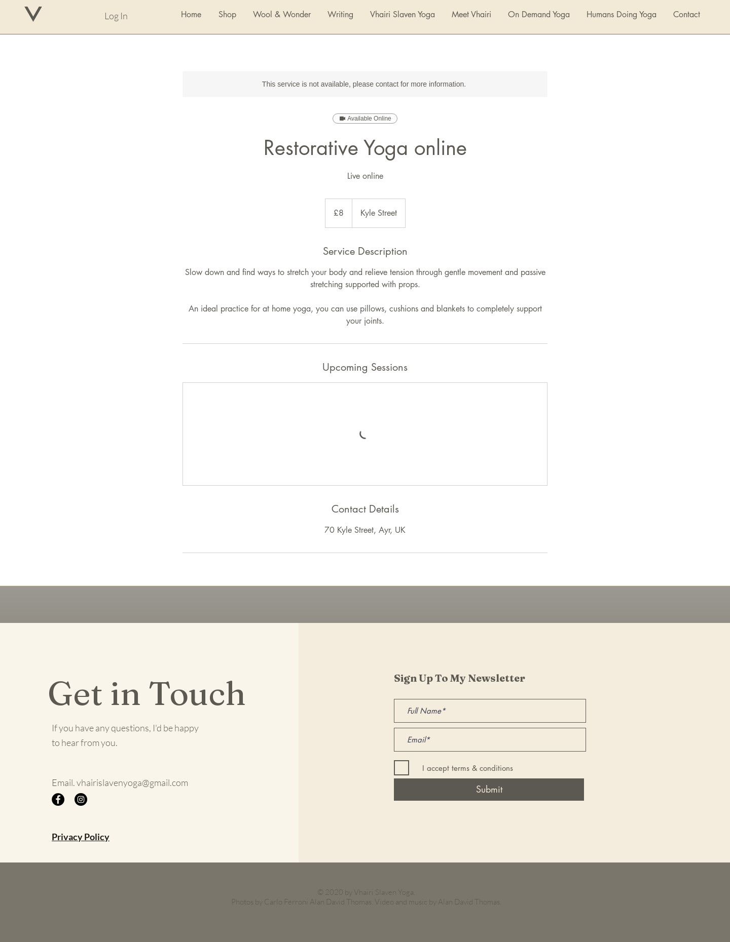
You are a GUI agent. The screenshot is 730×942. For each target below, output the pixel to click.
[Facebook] (58, 799)
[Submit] (489, 789)
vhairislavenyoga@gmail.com (132, 782)
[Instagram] (81, 799)
